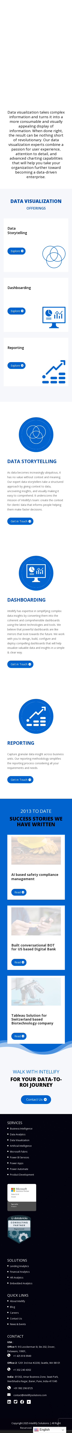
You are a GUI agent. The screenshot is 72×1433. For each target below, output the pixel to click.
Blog (12, 1307)
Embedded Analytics (21, 1283)
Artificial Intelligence (21, 1145)
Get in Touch (19, 521)
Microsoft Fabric (19, 1151)
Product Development (22, 1174)
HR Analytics (16, 1277)
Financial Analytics (20, 1271)
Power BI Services (19, 1157)
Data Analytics (17, 1134)
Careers (14, 1312)
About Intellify (17, 1301)
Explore (15, 251)
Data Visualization (19, 1140)
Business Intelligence (21, 1128)
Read (17, 892)
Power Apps (16, 1163)
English (42, 1430)
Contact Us (34, 1099)
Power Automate (19, 1169)
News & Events (18, 1324)
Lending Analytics (19, 1266)
